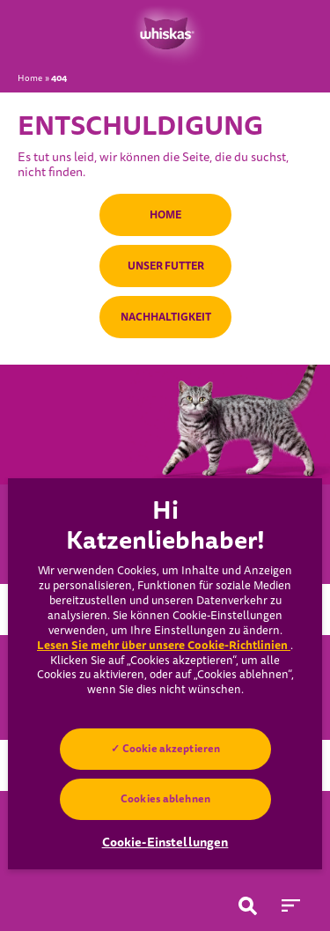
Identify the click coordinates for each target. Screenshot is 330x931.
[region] (164, 673)
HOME (165, 215)
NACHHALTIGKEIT (165, 317)
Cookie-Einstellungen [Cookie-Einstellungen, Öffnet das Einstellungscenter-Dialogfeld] (165, 842)
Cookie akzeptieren (170, 749)
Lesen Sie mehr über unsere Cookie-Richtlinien (163, 645)
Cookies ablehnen (165, 799)
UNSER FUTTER (165, 266)
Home (30, 78)
